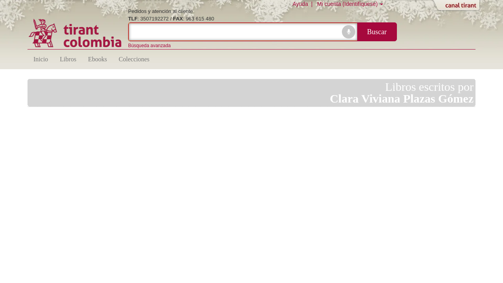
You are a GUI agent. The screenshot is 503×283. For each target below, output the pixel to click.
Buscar (377, 32)
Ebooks (97, 59)
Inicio (40, 59)
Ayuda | (304, 4)
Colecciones (134, 59)
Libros (68, 59)
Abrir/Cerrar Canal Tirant (457, 6)
